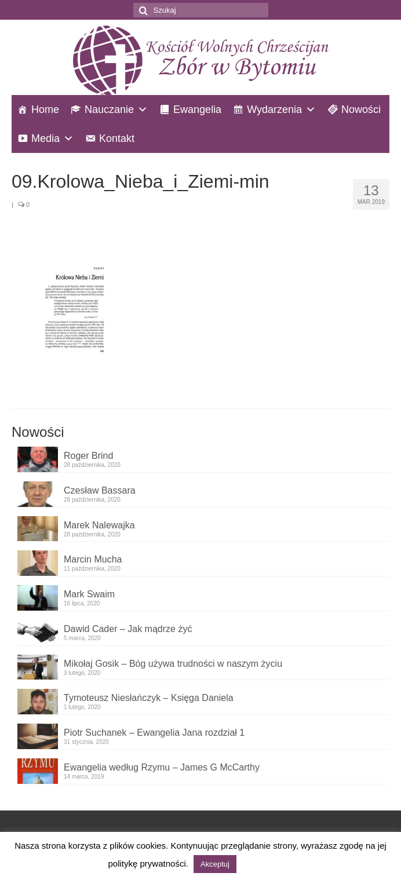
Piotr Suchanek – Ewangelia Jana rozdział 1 (154, 732)
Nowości (361, 109)
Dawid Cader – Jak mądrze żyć (128, 629)
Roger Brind (88, 456)
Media (45, 138)
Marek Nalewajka (99, 525)
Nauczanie (109, 109)
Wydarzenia (274, 109)
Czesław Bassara (100, 490)
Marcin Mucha (93, 559)
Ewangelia (197, 109)
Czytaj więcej (266, 863)
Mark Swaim (89, 594)
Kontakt (116, 138)
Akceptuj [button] (214, 864)
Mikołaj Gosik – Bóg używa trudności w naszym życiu (173, 664)
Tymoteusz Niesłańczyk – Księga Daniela (149, 698)
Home (45, 109)
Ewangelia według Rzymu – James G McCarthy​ (162, 767)
